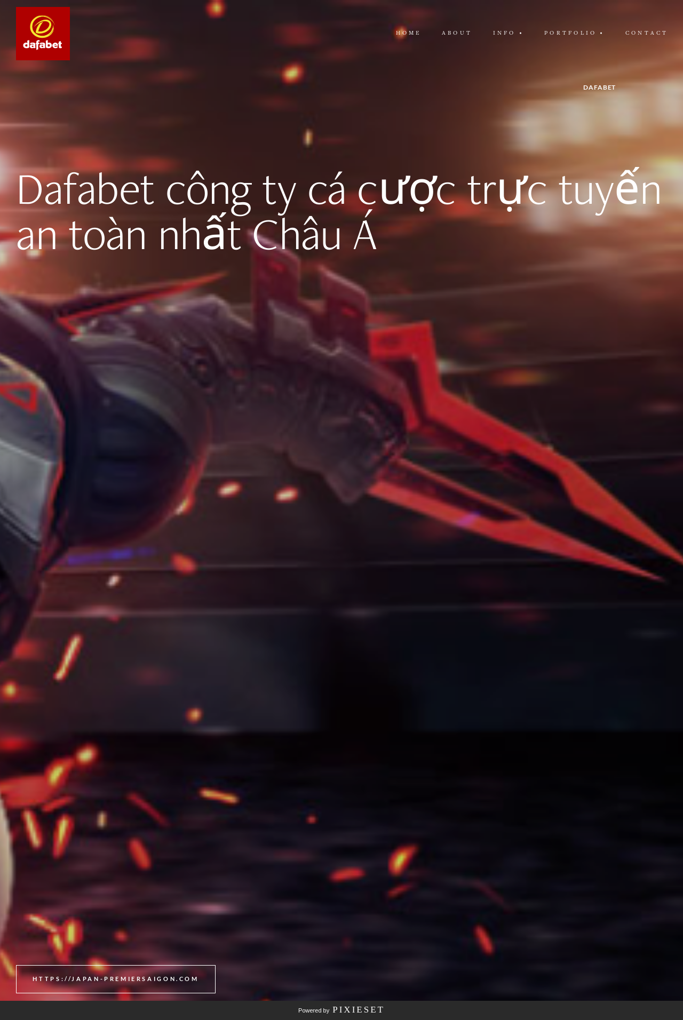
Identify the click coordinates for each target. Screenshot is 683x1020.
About (457, 32)
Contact (647, 32)
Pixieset (358, 1010)
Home (409, 32)
